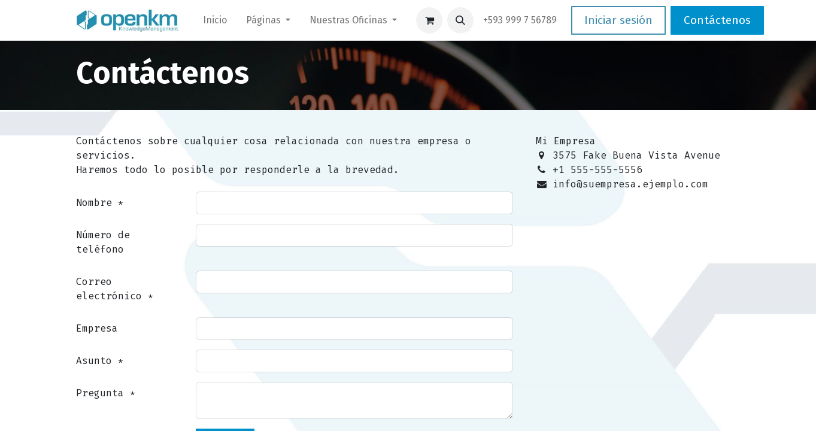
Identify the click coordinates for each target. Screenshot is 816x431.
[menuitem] (214, 20)
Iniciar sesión (618, 20)
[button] (460, 20)
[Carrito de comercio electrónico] (429, 20)
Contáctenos (717, 20)
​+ (520, 20)
